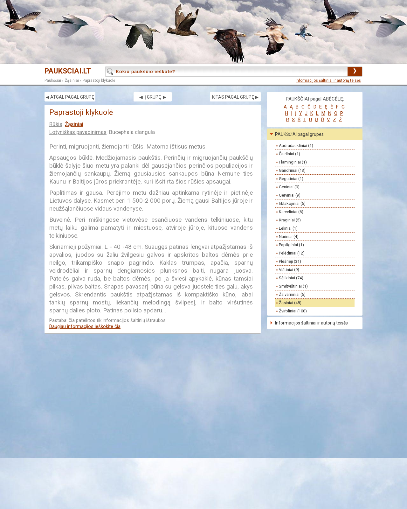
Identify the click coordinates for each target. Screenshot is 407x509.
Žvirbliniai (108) (293, 311)
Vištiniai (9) (289, 269)
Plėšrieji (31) (290, 261)
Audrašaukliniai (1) (296, 145)
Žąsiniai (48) (290, 302)
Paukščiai (53, 80)
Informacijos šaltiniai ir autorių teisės (328, 80)
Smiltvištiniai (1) (293, 286)
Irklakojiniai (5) (292, 203)
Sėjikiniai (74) (291, 277)
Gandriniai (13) (292, 170)
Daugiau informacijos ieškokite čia (85, 326)
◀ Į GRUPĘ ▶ (152, 97)
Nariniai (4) (289, 236)
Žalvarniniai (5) (292, 294)
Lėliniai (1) (288, 228)
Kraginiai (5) (290, 220)
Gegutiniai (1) (291, 178)
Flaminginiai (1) (293, 162)
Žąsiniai (72, 80)
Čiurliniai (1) (289, 153)
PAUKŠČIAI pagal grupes (299, 134)
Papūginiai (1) (291, 244)
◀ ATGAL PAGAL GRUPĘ (70, 97)
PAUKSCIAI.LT (68, 71)
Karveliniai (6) (291, 211)
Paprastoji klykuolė (99, 80)
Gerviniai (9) (289, 195)
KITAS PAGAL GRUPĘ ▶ (235, 97)
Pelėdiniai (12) (292, 253)
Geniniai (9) (289, 187)
